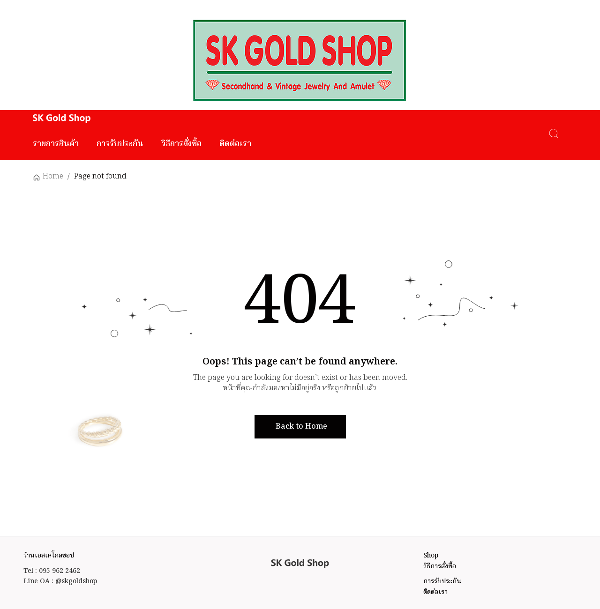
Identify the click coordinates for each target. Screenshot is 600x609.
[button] (300, 426)
